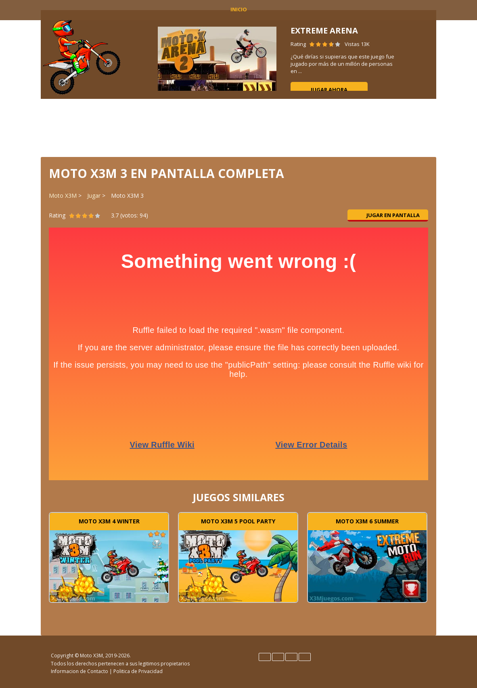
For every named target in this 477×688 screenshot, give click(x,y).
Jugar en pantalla (388, 215)
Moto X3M (63, 195)
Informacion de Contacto (79, 671)
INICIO (238, 9)
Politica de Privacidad (138, 671)
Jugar (93, 195)
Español (278, 657)
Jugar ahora (329, 89)
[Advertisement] (238, 127)
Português (305, 657)
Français (291, 657)
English (265, 657)
